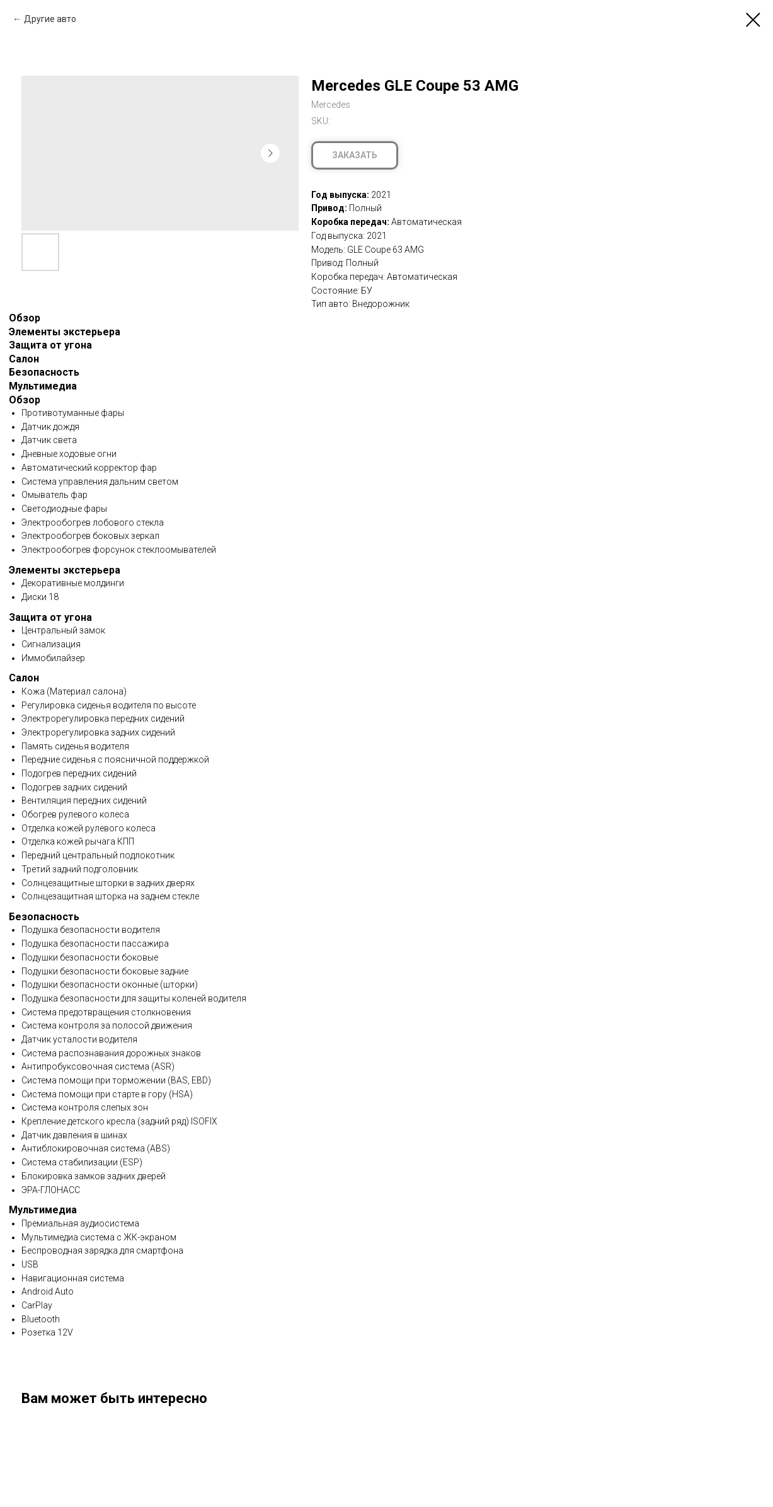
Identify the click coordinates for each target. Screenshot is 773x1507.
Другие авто (50, 19)
